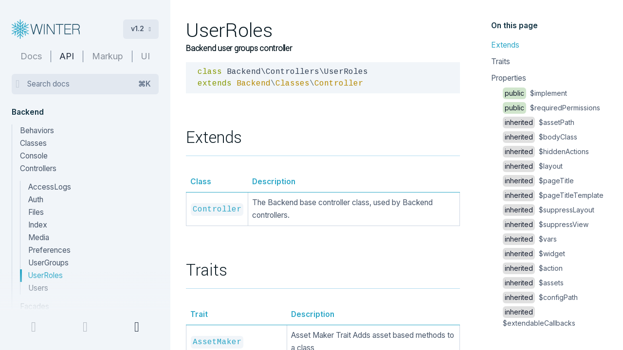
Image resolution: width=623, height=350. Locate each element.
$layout (533, 166)
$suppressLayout (548, 210)
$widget (534, 253)
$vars (530, 239)
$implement (535, 93)
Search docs (89, 84)
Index (37, 224)
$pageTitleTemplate (553, 195)
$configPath (540, 297)
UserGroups (48, 262)
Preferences (49, 250)
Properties (508, 78)
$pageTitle (538, 180)
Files (36, 212)
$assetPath (538, 122)
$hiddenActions (546, 151)
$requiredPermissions (551, 108)
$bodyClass (540, 137)
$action (533, 268)
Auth (35, 199)
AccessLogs (49, 187)
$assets (533, 283)
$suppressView (545, 224)
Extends (505, 45)
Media (38, 237)
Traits (500, 61)
